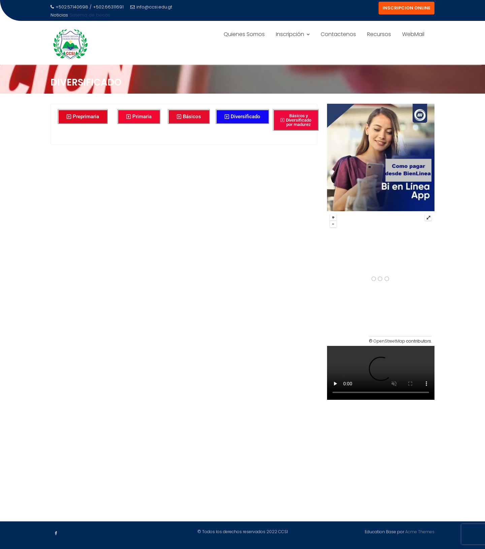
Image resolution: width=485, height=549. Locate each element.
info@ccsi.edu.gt (151, 7)
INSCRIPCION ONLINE (406, 8)
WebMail (413, 34)
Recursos (379, 34)
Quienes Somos (244, 34)
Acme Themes (419, 531)
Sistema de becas (89, 15)
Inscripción (290, 34)
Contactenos (338, 34)
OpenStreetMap (389, 341)
